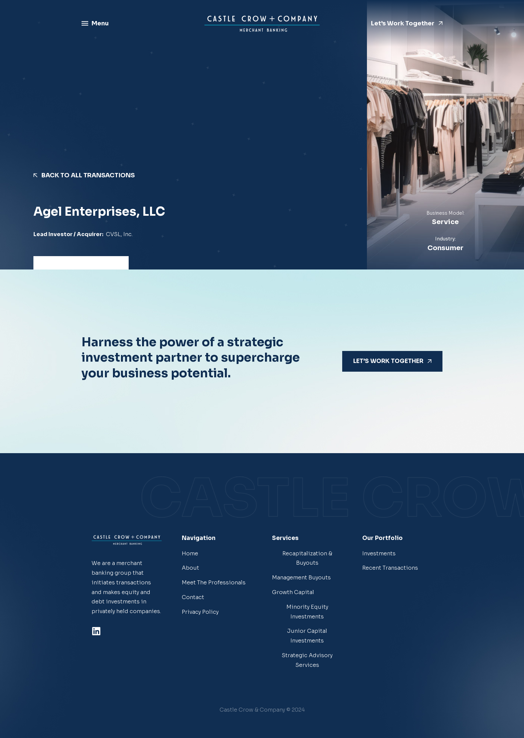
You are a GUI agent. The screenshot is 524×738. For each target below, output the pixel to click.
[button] (262, 710)
